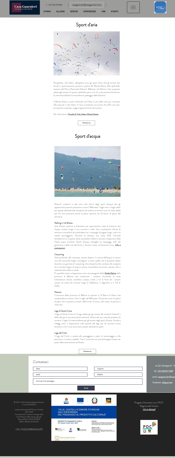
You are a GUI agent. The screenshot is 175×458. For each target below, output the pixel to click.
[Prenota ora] (86, 123)
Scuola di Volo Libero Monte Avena (83, 114)
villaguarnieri (167, 382)
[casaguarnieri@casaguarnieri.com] (86, 4)
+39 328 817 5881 (165, 371)
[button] (133, 7)
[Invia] (86, 388)
